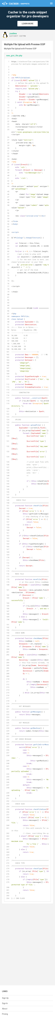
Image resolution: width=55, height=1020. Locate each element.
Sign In (5, 1003)
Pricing (5, 1014)
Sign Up (5, 998)
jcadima (13, 33)
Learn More (27, 23)
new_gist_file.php (14, 55)
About (4, 1008)
